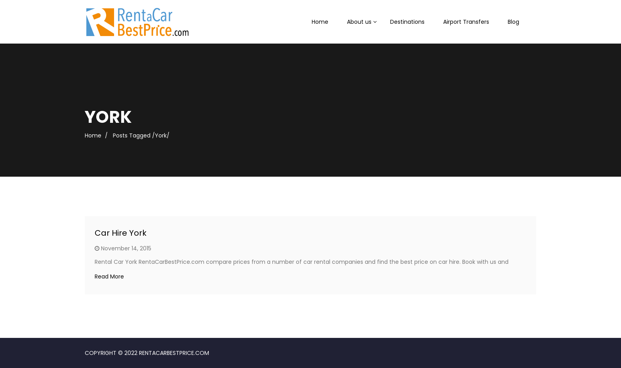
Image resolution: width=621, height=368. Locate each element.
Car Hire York (121, 232)
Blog (513, 22)
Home (320, 22)
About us (359, 22)
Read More (109, 276)
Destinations (407, 22)
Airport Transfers (466, 22)
